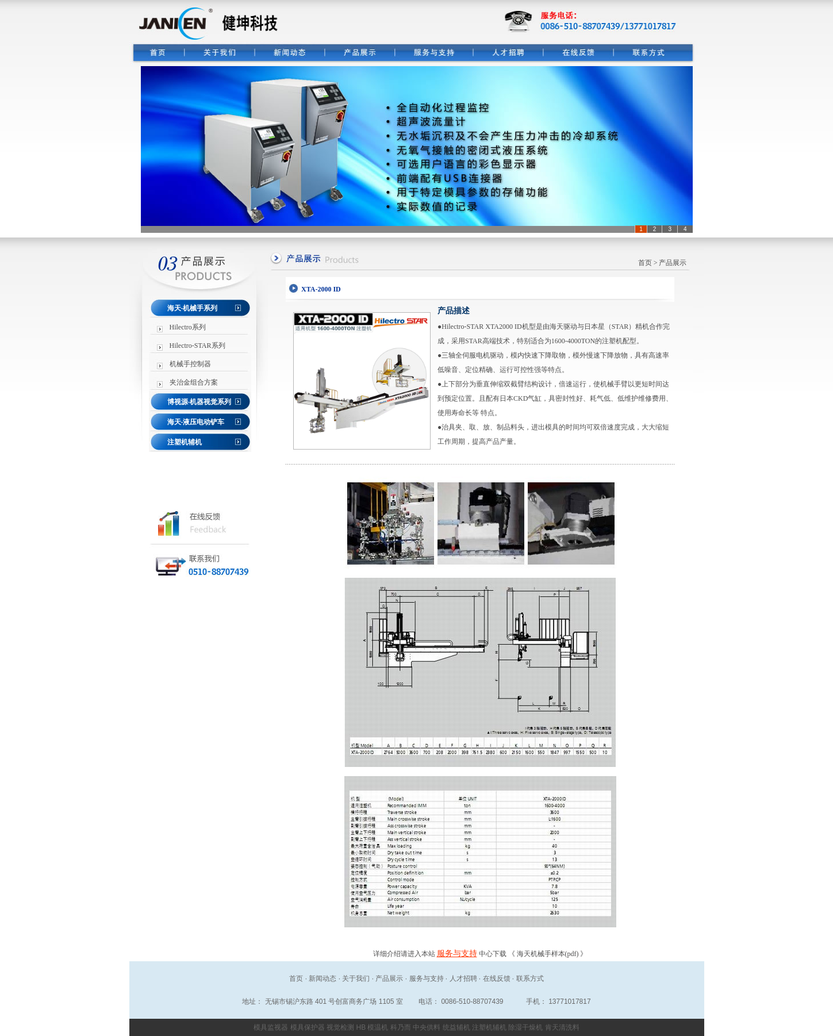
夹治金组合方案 (194, 382)
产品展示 (389, 978)
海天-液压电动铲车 (196, 422)
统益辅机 (456, 1027)
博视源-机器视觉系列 (199, 402)
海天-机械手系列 (192, 308)
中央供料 (426, 1027)
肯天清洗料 (562, 1027)
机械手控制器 (190, 364)
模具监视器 (271, 1027)
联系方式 (530, 978)
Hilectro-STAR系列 (197, 346)
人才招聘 (463, 978)
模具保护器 (307, 1027)
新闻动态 (322, 978)
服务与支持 (457, 953)
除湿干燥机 (525, 1027)
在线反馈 (496, 978)
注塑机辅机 (184, 442)
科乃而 (400, 1027)
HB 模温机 (372, 1027)
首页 (645, 263)
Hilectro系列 (188, 327)
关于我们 (356, 978)
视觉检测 (340, 1027)
